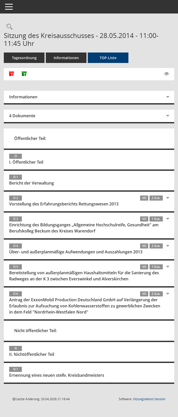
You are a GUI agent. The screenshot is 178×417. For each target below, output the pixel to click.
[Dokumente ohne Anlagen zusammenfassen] (24, 74)
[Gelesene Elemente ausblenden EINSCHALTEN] (166, 74)
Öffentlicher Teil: (30, 138)
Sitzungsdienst (149, 399)
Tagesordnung (24, 57)
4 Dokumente (22, 116)
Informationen (66, 57)
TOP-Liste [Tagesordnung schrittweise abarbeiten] (108, 57)
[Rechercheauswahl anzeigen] (8, 27)
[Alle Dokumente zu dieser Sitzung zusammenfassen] (11, 74)
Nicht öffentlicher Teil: (35, 330)
